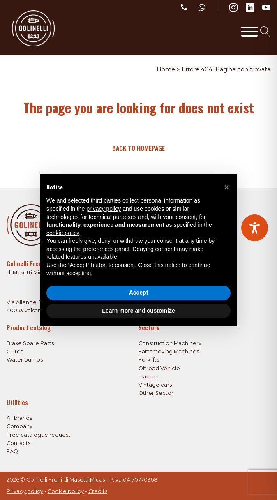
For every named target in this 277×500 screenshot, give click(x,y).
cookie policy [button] (62, 233)
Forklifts (148, 360)
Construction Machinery (169, 343)
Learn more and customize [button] (138, 310)
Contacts (18, 443)
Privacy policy (25, 491)
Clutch (15, 351)
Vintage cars (155, 385)
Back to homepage (138, 148)
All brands (19, 418)
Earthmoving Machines (168, 351)
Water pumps (25, 360)
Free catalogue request (38, 435)
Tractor (147, 376)
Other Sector (155, 393)
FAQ (12, 451)
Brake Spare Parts (30, 343)
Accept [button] (138, 292)
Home (166, 69)
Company (19, 426)
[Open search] (265, 31)
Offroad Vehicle (159, 368)
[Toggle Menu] (249, 32)
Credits (97, 491)
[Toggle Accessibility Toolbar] (254, 228)
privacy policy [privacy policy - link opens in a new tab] (103, 208)
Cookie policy (66, 491)
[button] (226, 187)
